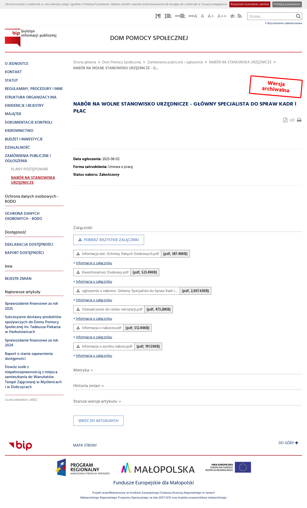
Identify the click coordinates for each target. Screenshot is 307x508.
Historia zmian (86, 386)
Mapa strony (85, 446)
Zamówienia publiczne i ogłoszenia (175, 62)
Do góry (288, 443)
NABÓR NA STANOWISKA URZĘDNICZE (240, 62)
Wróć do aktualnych (95, 422)
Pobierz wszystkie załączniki (106, 241)
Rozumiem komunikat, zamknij (250, 4)
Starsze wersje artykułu (95, 401)
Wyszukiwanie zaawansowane (283, 23)
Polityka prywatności (287, 4)
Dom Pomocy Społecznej (121, 62)
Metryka (81, 370)
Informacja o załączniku (92, 263)
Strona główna (84, 62)
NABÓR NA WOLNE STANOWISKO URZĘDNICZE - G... (115, 68)
